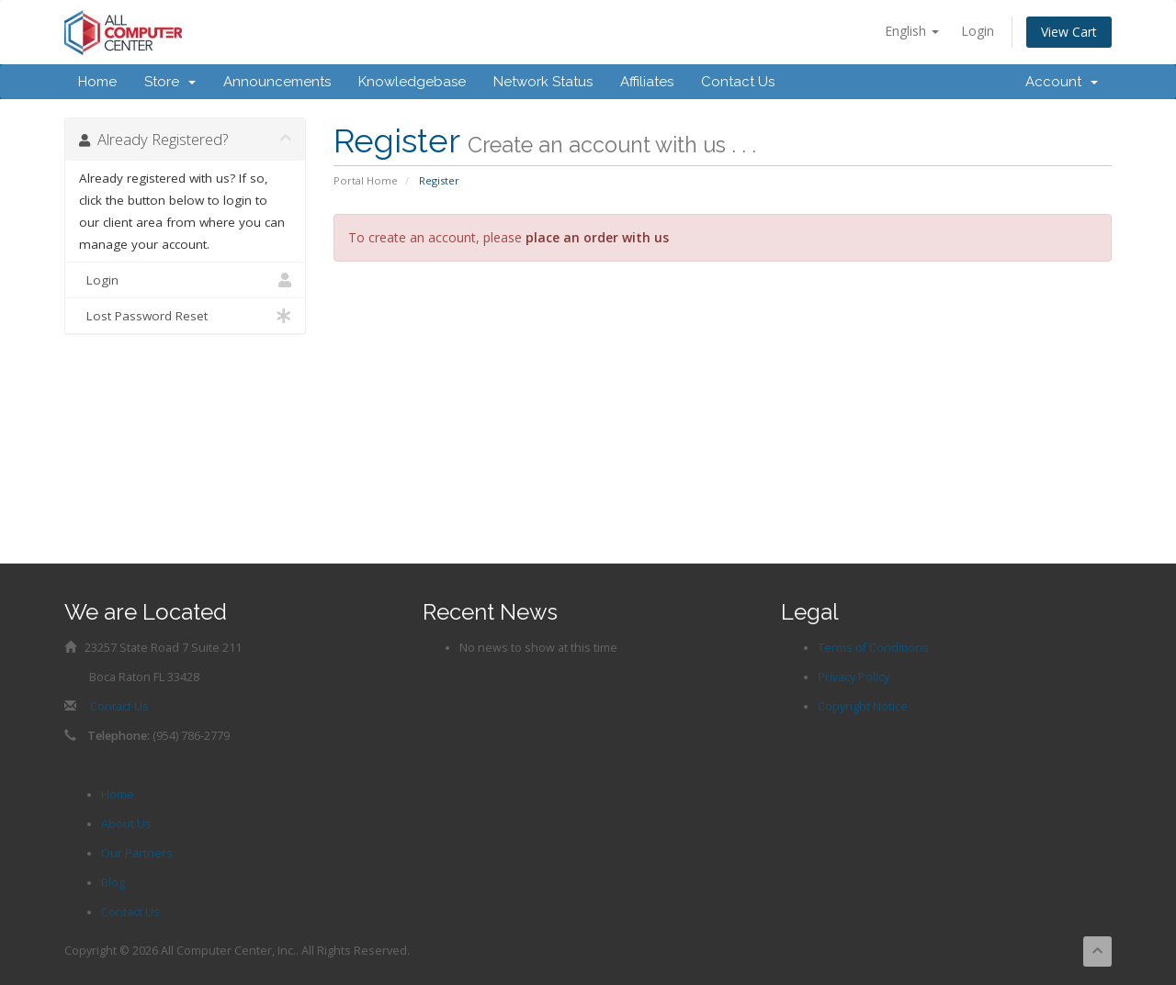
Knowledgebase (412, 81)
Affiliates (646, 81)
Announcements (277, 81)
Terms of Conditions (873, 647)
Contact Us (738, 81)
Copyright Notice (863, 706)
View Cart (1069, 31)
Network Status (543, 81)
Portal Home (366, 180)
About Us (126, 824)
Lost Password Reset (185, 316)
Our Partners (137, 853)
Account (1061, 81)
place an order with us (597, 237)
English (912, 30)
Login (977, 30)
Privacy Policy (853, 677)
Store (170, 81)
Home (97, 81)
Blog (113, 882)
